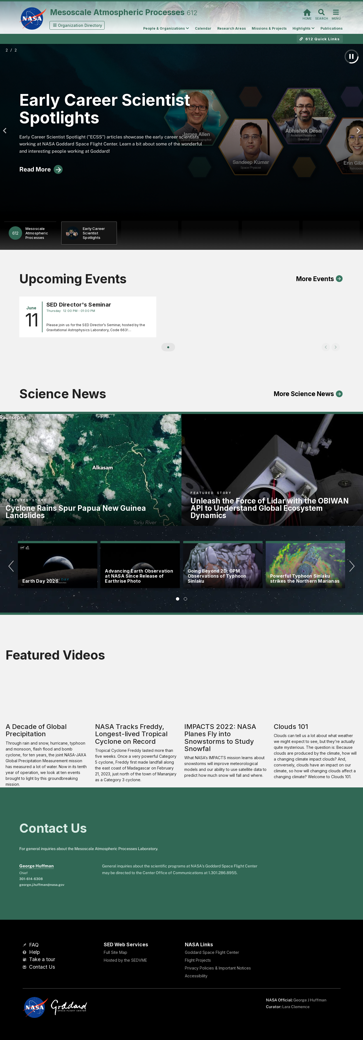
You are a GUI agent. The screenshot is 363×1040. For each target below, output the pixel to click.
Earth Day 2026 (40, 580)
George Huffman (36, 865)
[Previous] (6, 130)
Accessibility (196, 975)
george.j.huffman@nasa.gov (41, 885)
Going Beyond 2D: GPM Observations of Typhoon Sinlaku (217, 575)
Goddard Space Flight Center (212, 952)
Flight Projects (198, 960)
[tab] (177, 599)
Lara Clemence (296, 1006)
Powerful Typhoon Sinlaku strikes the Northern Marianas (305, 578)
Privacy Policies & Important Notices (218, 968)
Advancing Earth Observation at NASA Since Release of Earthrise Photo (139, 575)
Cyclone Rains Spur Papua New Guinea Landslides (76, 512)
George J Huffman (309, 1000)
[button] (77, 25)
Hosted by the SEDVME (125, 960)
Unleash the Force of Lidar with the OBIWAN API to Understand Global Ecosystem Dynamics (269, 508)
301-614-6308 (31, 879)
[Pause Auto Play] (351, 56)
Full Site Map (115, 952)
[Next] (357, 130)
